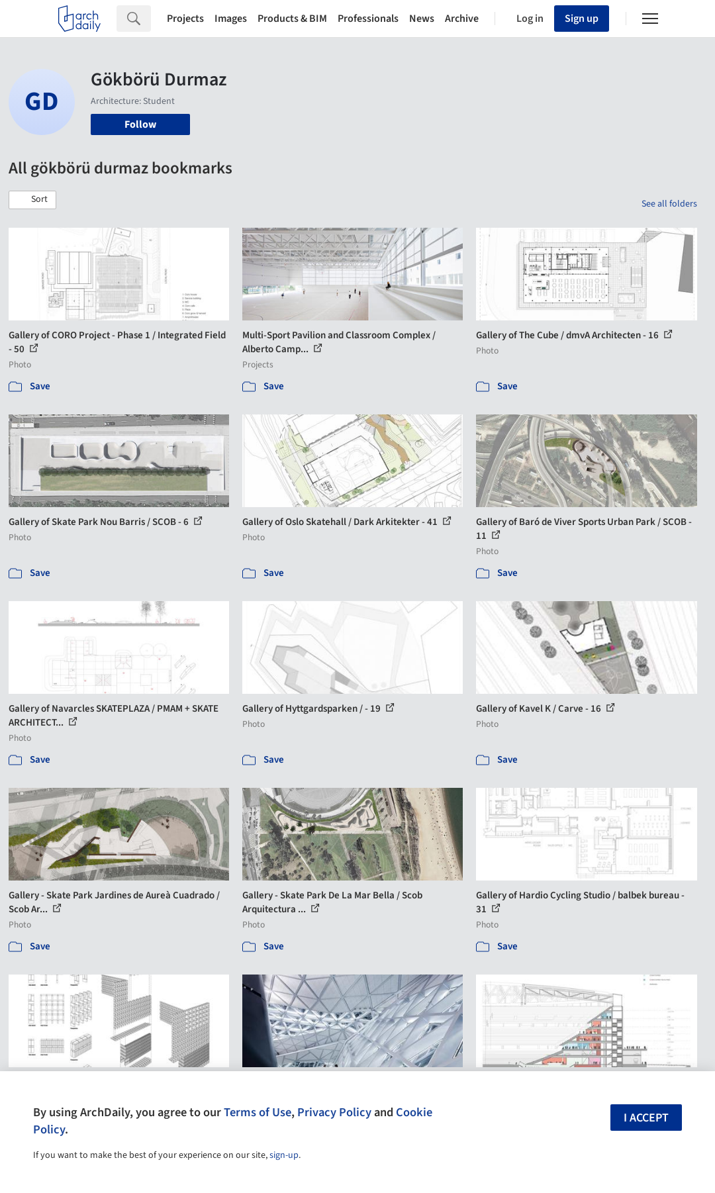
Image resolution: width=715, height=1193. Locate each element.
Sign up (581, 18)
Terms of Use (257, 1112)
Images (231, 18)
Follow (140, 124)
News (421, 18)
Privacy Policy (334, 1112)
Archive (462, 18)
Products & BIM (292, 18)
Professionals (368, 18)
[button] (32, 200)
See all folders (669, 204)
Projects (185, 18)
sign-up (284, 1155)
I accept (646, 1118)
